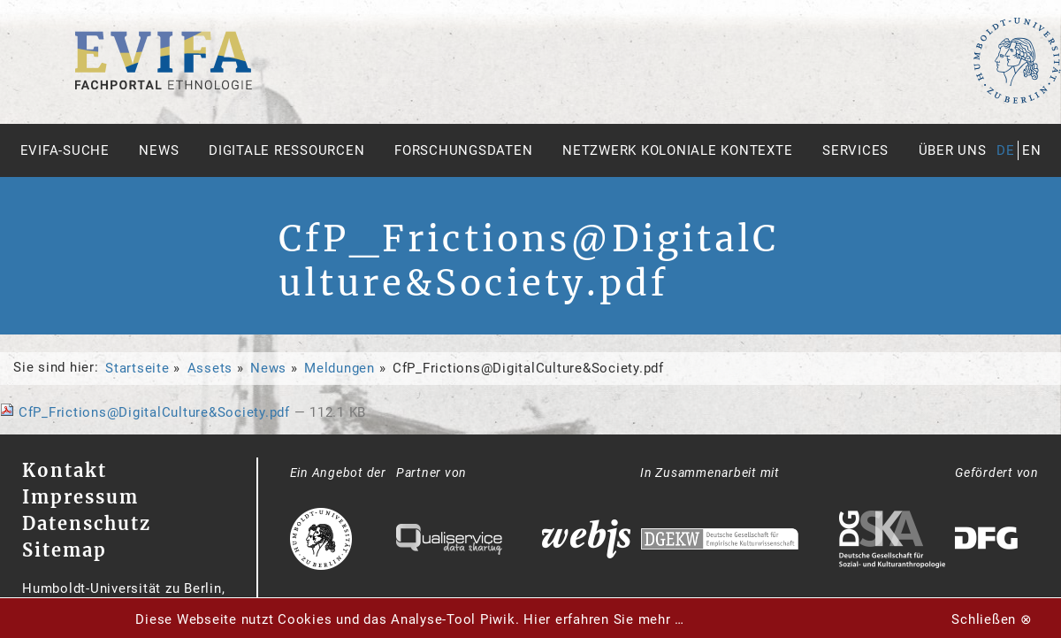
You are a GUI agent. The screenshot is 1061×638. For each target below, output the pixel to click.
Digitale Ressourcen (286, 150)
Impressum (80, 497)
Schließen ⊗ (991, 619)
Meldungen (339, 368)
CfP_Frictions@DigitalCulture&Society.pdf (147, 412)
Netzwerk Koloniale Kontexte (677, 150)
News (159, 150)
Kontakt (64, 470)
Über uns (953, 150)
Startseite (137, 368)
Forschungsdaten (463, 150)
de (1005, 150)
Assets (210, 368)
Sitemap (64, 550)
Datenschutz (86, 523)
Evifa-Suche (65, 150)
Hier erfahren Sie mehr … (603, 619)
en (1032, 150)
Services (855, 150)
